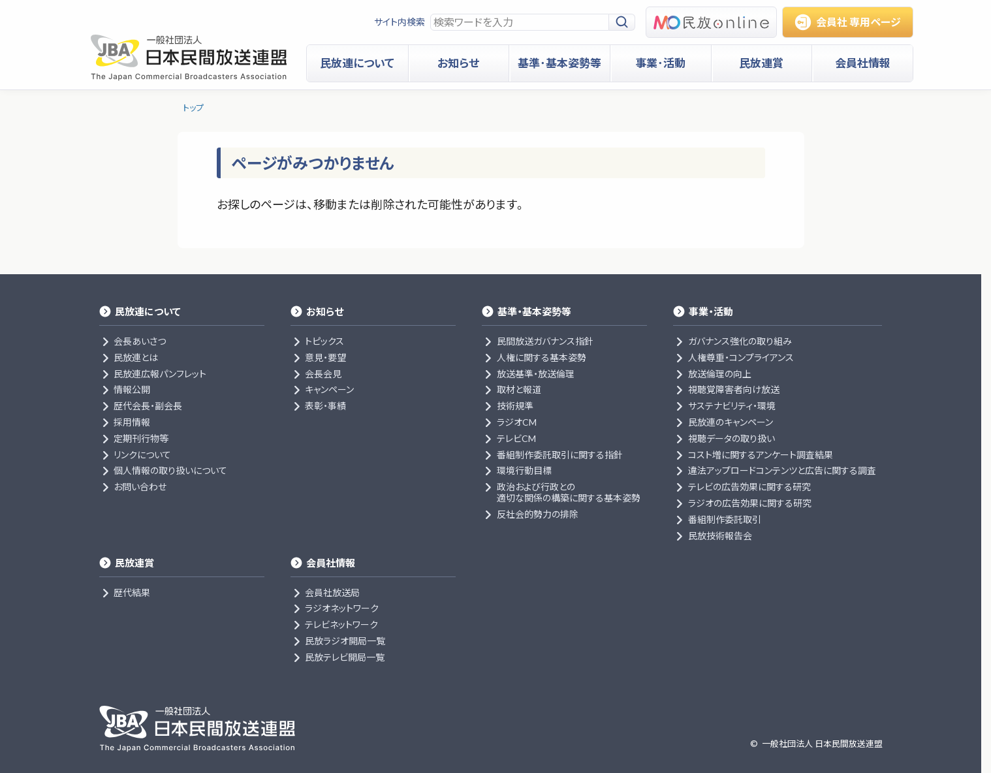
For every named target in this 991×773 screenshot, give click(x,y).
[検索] (622, 22)
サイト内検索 (399, 21)
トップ (193, 108)
